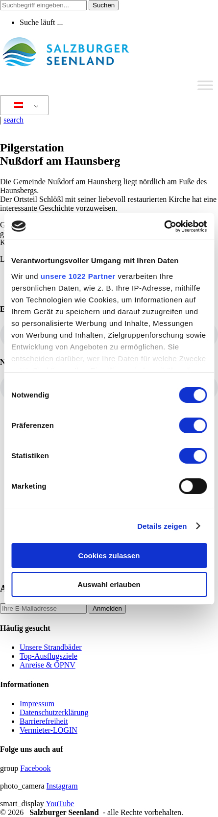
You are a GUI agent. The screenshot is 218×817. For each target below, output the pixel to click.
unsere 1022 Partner (78, 276)
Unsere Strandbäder (51, 647)
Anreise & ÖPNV (47, 665)
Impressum (37, 703)
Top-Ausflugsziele (48, 656)
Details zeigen (162, 526)
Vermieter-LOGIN (48, 730)
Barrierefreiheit (44, 721)
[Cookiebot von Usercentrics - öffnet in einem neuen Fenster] (164, 226)
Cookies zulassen (109, 555)
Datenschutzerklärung (54, 712)
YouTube (60, 803)
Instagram (62, 786)
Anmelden (107, 608)
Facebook (35, 768)
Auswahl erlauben (108, 584)
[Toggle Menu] (205, 85)
